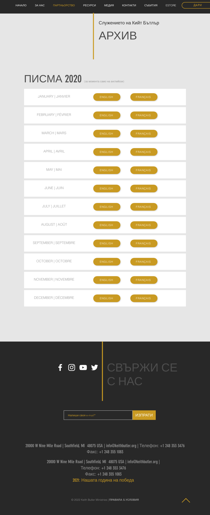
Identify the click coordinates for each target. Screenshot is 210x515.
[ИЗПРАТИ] (144, 415)
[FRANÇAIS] (143, 97)
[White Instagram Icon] (71, 367)
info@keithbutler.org (121, 445)
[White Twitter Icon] (94, 367)
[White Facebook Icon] (60, 367)
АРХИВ (118, 35)
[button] (109, 5)
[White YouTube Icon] (83, 367)
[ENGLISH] (106, 97)
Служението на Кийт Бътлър (129, 23)
